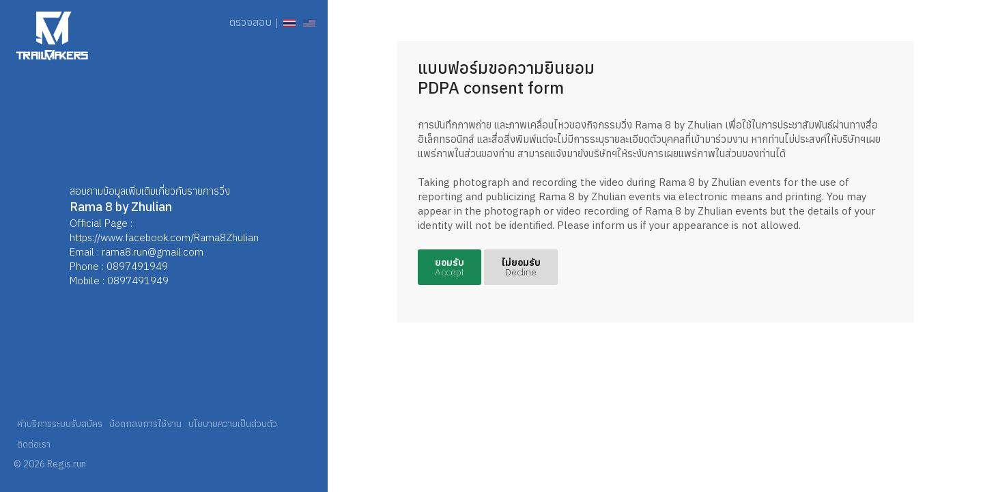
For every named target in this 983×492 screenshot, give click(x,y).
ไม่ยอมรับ (521, 267)
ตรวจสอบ (250, 22)
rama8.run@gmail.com (152, 251)
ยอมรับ (449, 267)
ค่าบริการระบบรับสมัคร (59, 424)
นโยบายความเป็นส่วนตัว (232, 424)
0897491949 (137, 266)
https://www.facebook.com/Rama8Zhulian (164, 237)
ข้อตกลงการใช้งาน (145, 424)
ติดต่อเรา (34, 444)
